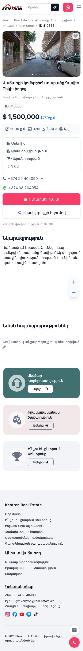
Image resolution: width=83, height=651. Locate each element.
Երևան (8, 25)
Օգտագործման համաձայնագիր (30, 537)
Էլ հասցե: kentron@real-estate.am (29, 601)
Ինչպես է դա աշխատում (24, 526)
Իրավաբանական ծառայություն (30, 568)
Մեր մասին (14, 514)
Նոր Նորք (26, 25)
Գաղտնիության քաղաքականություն (34, 543)
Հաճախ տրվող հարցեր (24, 531)
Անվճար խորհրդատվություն (27, 562)
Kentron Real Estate (16, 20)
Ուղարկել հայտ (41, 199)
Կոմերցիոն (63, 20)
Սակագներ (14, 574)
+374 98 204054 (20, 188)
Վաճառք (42, 20)
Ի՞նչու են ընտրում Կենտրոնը (28, 520)
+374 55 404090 (20, 178)
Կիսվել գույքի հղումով (42, 212)
